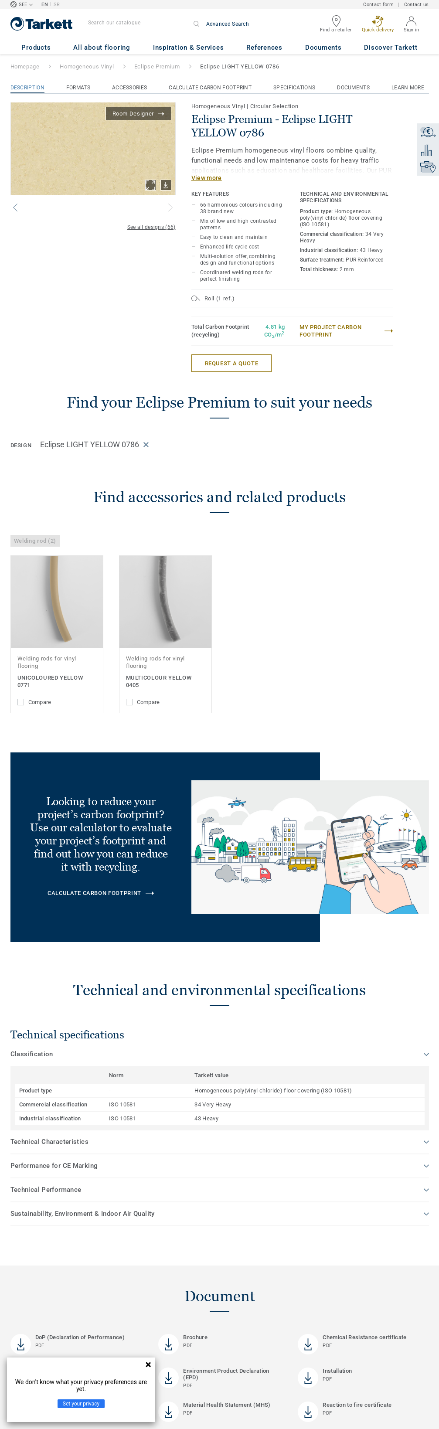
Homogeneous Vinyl (87, 66)
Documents (353, 88)
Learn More (407, 88)
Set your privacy (81, 1404)
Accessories (129, 88)
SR (57, 4)
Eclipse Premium (157, 66)
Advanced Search (227, 24)
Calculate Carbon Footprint (210, 88)
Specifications (294, 88)
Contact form (378, 4)
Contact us (416, 4)
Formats (78, 88)
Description (27, 88)
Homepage (25, 66)
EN (44, 4)
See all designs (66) (151, 227)
